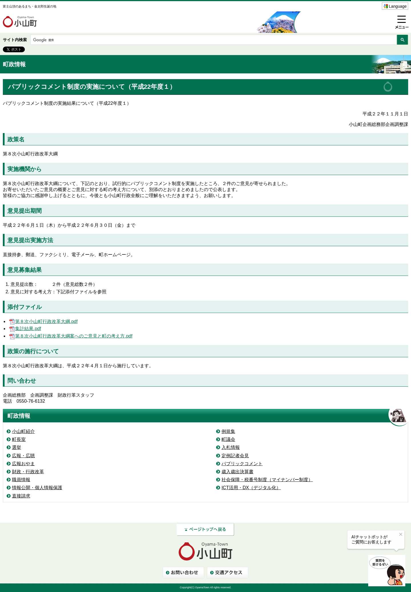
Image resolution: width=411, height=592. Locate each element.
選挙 (16, 447)
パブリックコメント (242, 463)
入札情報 (230, 447)
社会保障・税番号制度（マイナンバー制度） (267, 479)
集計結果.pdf (24, 328)
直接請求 (21, 495)
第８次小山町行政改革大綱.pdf (43, 321)
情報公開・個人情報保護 (37, 487)
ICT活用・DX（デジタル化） (251, 487)
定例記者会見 (235, 455)
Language (398, 6)
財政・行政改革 (28, 471)
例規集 (228, 431)
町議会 (228, 439)
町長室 (19, 439)
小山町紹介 (23, 431)
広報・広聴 (23, 455)
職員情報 (21, 479)
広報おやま (23, 463)
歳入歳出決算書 (237, 471)
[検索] (213, 40)
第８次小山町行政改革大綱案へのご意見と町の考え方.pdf (70, 336)
